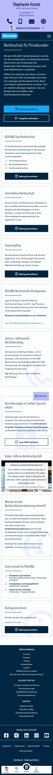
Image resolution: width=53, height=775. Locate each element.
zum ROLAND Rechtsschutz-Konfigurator (24, 323)
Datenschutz (20, 746)
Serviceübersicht (26, 716)
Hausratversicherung (26, 695)
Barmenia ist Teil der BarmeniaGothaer (26, 674)
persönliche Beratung (30, 547)
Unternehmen (27, 664)
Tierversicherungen (26, 688)
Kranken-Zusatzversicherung (26, 685)
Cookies (46, 746)
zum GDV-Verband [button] (26, 442)
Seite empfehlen (25, 751)
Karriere (26, 657)
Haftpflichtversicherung (26, 692)
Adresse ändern (26, 706)
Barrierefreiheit (34, 746)
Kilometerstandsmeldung (27, 713)
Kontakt (26, 654)
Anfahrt (26, 668)
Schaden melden (26, 709)
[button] (26, 28)
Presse (27, 661)
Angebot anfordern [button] (26, 118)
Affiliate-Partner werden (26, 671)
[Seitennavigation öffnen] (49, 36)
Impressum (6, 746)
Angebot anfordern (14, 622)
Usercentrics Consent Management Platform (30, 487)
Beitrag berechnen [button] (26, 109)
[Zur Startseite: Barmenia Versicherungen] (11, 36)
